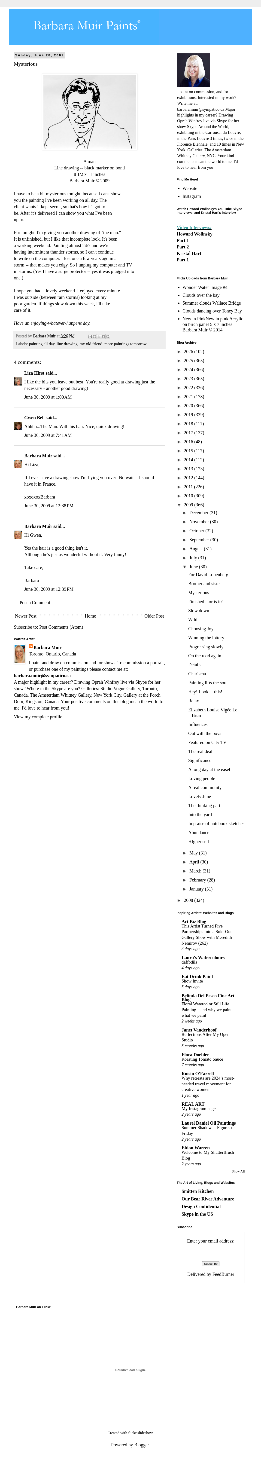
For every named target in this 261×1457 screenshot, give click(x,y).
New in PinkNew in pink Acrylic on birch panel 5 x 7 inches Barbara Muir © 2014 (212, 324)
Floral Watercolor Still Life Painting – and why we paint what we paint (207, 1009)
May (194, 852)
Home (90, 615)
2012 (189, 477)
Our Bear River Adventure (208, 1198)
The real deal (200, 751)
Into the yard (200, 814)
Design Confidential (201, 1206)
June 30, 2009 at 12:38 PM (48, 505)
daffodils (189, 962)
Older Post (154, 615)
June (194, 566)
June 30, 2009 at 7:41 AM (48, 435)
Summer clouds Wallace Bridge (211, 303)
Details (194, 664)
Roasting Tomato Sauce (202, 1059)
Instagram (191, 196)
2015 (189, 450)
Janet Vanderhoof (199, 1029)
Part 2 (183, 246)
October (197, 530)
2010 (189, 495)
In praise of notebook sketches (216, 823)
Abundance (198, 832)
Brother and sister (204, 583)
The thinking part (204, 805)
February (198, 879)
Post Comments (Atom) (61, 627)
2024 (189, 369)
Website (189, 188)
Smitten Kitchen (198, 1191)
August (196, 548)
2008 (189, 900)
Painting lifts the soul (208, 682)
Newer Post (25, 615)
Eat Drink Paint (197, 976)
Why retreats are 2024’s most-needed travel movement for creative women (208, 1084)
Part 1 (183, 240)
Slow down (198, 610)
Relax (193, 700)
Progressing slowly (206, 646)
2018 (189, 423)
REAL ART (193, 1104)
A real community (205, 787)
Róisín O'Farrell (198, 1073)
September (199, 539)
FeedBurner (223, 1274)
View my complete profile (38, 716)
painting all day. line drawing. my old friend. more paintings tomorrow (87, 344)
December (199, 512)
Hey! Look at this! (205, 691)
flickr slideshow (140, 1433)
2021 (189, 396)
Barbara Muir (38, 455)
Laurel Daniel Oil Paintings (209, 1123)
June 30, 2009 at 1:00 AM (48, 397)
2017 (189, 432)
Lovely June (199, 796)
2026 (189, 351)
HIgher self (198, 841)
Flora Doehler (195, 1054)
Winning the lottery (206, 637)
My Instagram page (199, 1108)
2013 (189, 468)
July (193, 557)
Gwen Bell (34, 417)
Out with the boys (204, 733)
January (197, 888)
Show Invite (192, 981)
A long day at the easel (209, 769)
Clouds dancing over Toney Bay (212, 310)
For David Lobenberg (208, 574)
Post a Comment (35, 602)
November (199, 521)
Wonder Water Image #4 (205, 287)
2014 (189, 459)
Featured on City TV (207, 742)
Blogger (141, 1444)
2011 (189, 486)
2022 (189, 387)
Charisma (197, 673)
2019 (189, 414)
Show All (238, 1171)
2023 (189, 378)
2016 (189, 441)
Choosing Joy (200, 628)
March (196, 870)
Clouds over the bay (201, 295)
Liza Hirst (34, 373)
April (194, 861)
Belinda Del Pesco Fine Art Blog (208, 997)
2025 (189, 360)
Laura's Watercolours (203, 957)
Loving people (201, 778)
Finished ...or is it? (205, 601)
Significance (199, 760)
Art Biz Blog (194, 921)
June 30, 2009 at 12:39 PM (48, 589)
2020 (189, 405)
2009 (189, 504)
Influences (197, 724)
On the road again (204, 655)
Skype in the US (197, 1214)
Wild (192, 619)
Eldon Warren (196, 1147)
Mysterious (198, 592)
